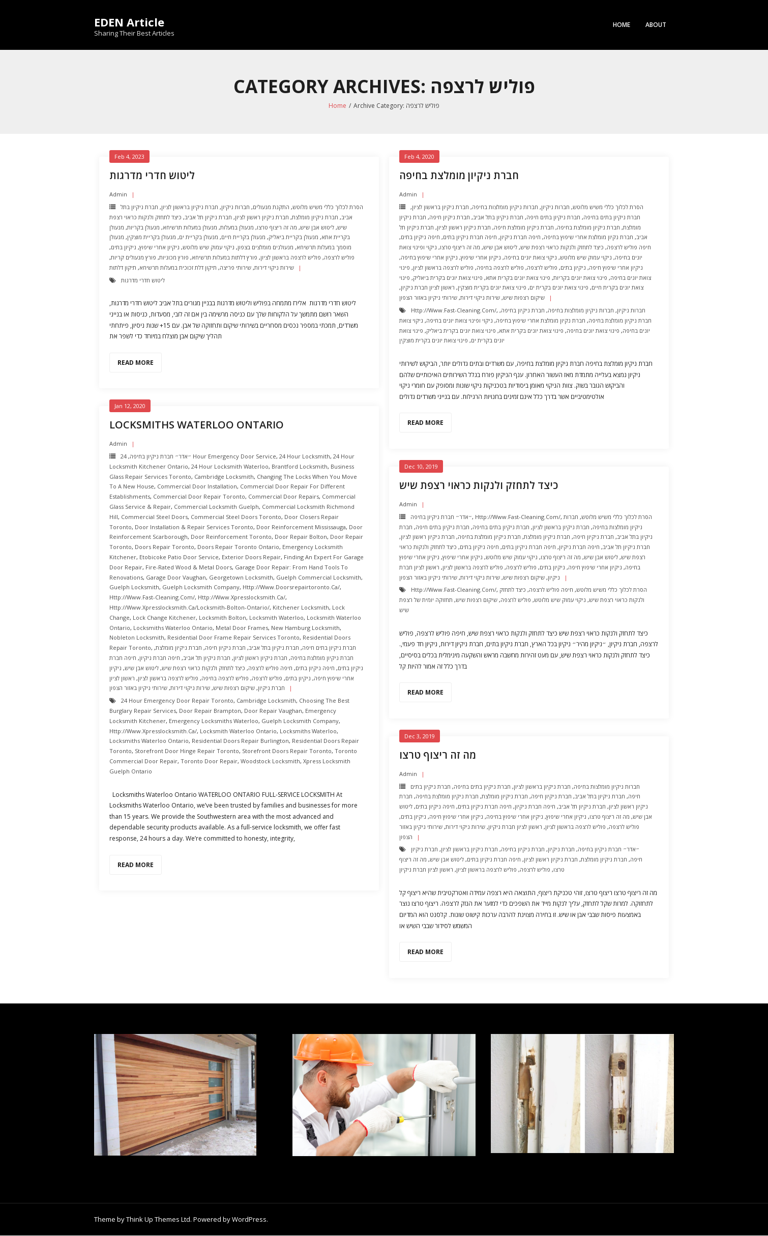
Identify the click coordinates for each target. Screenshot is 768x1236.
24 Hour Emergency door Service (198, 457)
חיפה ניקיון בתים (420, 237)
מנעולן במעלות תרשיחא (190, 228)
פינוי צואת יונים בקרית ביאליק (448, 278)
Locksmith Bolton (222, 618)
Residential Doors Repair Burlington (240, 741)
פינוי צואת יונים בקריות (580, 278)
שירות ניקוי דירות (274, 268)
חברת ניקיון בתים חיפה (553, 217)
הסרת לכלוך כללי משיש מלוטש (327, 207)
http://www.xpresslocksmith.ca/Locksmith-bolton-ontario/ (189, 608)
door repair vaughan (273, 711)
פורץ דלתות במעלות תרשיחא (224, 258)
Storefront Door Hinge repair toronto (187, 751)
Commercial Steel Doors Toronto (236, 517)
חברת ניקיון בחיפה (523, 310)
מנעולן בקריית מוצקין (151, 237)
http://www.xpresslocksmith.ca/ (241, 597)
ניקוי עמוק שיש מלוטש (208, 247)
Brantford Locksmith (300, 467)
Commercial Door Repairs (283, 497)
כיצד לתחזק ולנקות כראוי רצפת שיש (562, 247)
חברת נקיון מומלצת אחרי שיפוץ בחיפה (588, 237)
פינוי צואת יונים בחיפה (593, 331)
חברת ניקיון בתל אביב (498, 217)
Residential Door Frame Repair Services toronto (233, 638)
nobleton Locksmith (136, 638)
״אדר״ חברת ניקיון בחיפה (160, 457)
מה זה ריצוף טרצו (277, 228)
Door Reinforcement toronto (231, 537)
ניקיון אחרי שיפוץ (159, 247)
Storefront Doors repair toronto (287, 751)
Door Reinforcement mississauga (301, 527)
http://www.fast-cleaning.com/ (453, 310)
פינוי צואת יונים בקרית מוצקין (492, 288)
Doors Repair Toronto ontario (238, 547)
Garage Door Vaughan (176, 578)
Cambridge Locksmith (224, 477)
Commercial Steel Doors (154, 517)
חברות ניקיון (235, 207)
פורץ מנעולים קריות (133, 258)
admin (118, 194)
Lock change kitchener (164, 618)
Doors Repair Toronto (164, 547)
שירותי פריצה (235, 268)
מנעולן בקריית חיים (243, 237)
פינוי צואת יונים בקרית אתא (518, 278)
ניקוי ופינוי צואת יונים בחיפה (459, 321)
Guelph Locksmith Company (201, 587)
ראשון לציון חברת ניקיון (428, 288)
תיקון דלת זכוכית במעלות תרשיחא (178, 268)
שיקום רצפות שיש (524, 298)
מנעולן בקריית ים (198, 237)
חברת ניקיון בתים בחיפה (611, 217)
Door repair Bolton (301, 537)
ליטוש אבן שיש (317, 228)
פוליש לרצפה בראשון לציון (290, 258)
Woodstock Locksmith (270, 761)
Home (621, 24)
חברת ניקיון (561, 849)
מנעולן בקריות (143, 228)
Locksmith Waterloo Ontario (238, 731)
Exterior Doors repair (251, 557)
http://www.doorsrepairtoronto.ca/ (291, 587)
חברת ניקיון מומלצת (315, 217)
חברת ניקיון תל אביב (208, 217)
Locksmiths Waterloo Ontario (196, 425)
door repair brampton (210, 711)
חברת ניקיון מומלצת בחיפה (459, 176)
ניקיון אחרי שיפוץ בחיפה (429, 258)
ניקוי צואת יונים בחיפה (530, 258)
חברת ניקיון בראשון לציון (189, 207)
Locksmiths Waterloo (308, 731)
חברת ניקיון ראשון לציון (262, 217)
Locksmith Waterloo (276, 618)
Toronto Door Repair (209, 761)
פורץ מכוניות (174, 258)
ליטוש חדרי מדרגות (152, 176)
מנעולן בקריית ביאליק (293, 237)
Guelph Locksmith (134, 587)
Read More (135, 363)
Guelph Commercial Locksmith (318, 578)
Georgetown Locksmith (241, 578)
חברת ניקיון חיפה (449, 217)
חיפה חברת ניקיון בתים (470, 237)
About (655, 24)
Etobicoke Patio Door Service (179, 557)
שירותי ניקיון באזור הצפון (428, 298)
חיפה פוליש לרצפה (629, 247)
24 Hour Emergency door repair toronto (177, 701)
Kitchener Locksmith (301, 608)
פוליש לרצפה (339, 258)
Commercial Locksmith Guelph (216, 507)
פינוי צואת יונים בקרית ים (558, 288)
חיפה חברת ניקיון (520, 237)
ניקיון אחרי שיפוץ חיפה (616, 268)
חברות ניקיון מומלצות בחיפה (505, 207)
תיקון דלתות (122, 268)
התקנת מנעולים (271, 207)
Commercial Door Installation (197, 487)
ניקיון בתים (123, 247)
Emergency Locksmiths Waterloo (213, 721)
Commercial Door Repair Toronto (199, 497)
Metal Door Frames (242, 628)
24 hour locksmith (304, 457)
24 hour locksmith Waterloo (230, 467)
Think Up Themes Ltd (158, 1219)
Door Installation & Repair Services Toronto (194, 527)
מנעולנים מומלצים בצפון (265, 247)
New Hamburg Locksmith (305, 628)
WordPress (249, 1219)
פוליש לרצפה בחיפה (500, 268)
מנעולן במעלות (237, 228)
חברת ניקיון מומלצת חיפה (524, 228)
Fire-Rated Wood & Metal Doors (188, 567)
